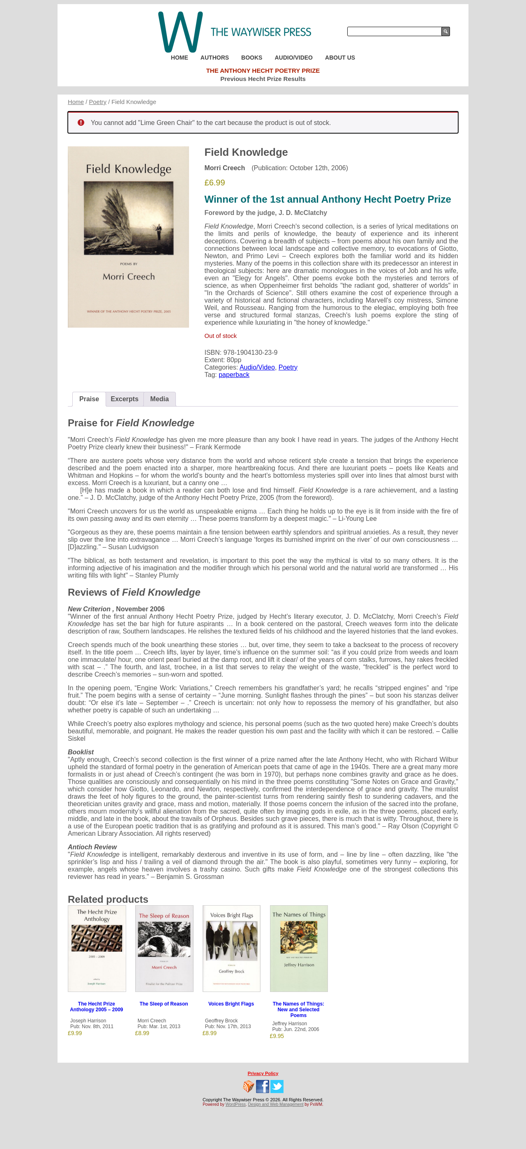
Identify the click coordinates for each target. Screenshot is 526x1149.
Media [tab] (159, 398)
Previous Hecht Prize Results (263, 78)
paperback (234, 374)
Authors (215, 57)
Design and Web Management (276, 1104)
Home (179, 57)
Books (251, 57)
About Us (340, 57)
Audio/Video (294, 57)
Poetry (98, 102)
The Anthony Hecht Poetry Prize (263, 70)
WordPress (236, 1104)
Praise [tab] (89, 398)
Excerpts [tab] (125, 398)
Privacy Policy (263, 1073)
